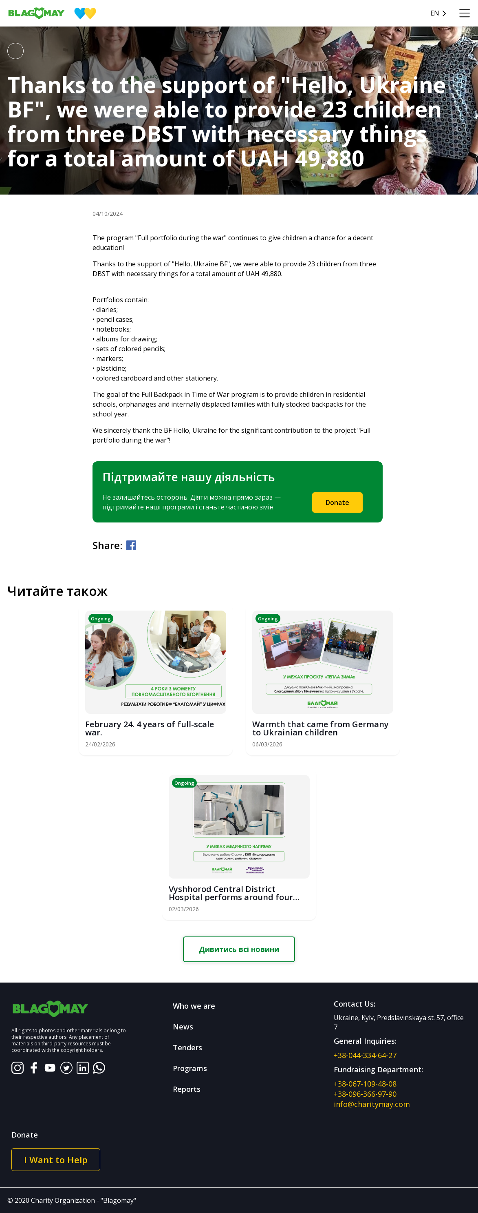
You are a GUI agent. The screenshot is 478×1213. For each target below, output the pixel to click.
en (434, 13)
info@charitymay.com (372, 1104)
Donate (337, 502)
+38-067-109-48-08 (365, 1084)
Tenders (187, 1047)
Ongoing (101, 618)
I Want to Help (56, 1159)
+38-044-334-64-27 (365, 1055)
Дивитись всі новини (239, 949)
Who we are (194, 1006)
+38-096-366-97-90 (365, 1094)
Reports (186, 1089)
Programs (190, 1068)
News (183, 1026)
